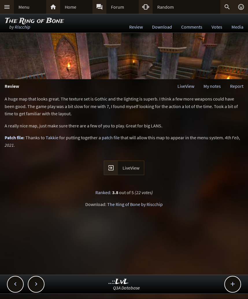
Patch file (14, 137)
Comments (191, 27)
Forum (117, 7)
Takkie (52, 137)
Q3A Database (126, 288)
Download (162, 27)
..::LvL (118, 282)
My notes (212, 86)
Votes (217, 27)
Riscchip (22, 27)
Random (165, 7)
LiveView (185, 86)
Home (70, 7)
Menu (23, 7)
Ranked (102, 192)
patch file (111, 137)
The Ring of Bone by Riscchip (135, 204)
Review (136, 27)
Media (237, 27)
